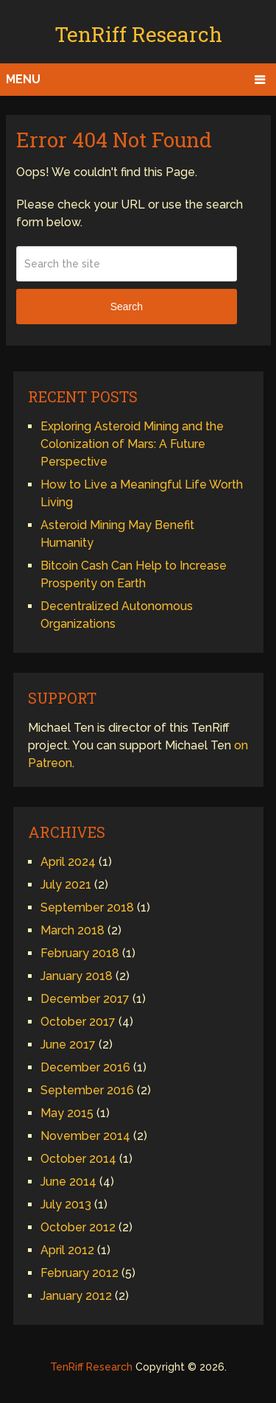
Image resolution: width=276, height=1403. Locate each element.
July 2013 (65, 1204)
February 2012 (79, 1273)
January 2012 (76, 1296)
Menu (23, 79)
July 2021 (65, 885)
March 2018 (72, 930)
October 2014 (78, 1159)
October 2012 (78, 1227)
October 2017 (78, 1022)
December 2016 (85, 1067)
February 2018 (79, 953)
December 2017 (85, 999)
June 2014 (68, 1182)
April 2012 (67, 1250)
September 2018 (87, 907)
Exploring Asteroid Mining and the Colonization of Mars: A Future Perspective (132, 444)
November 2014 (85, 1136)
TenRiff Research (138, 34)
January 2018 (76, 976)
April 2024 (68, 862)
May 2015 (66, 1113)
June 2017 (68, 1045)
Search (126, 306)
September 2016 (87, 1090)
